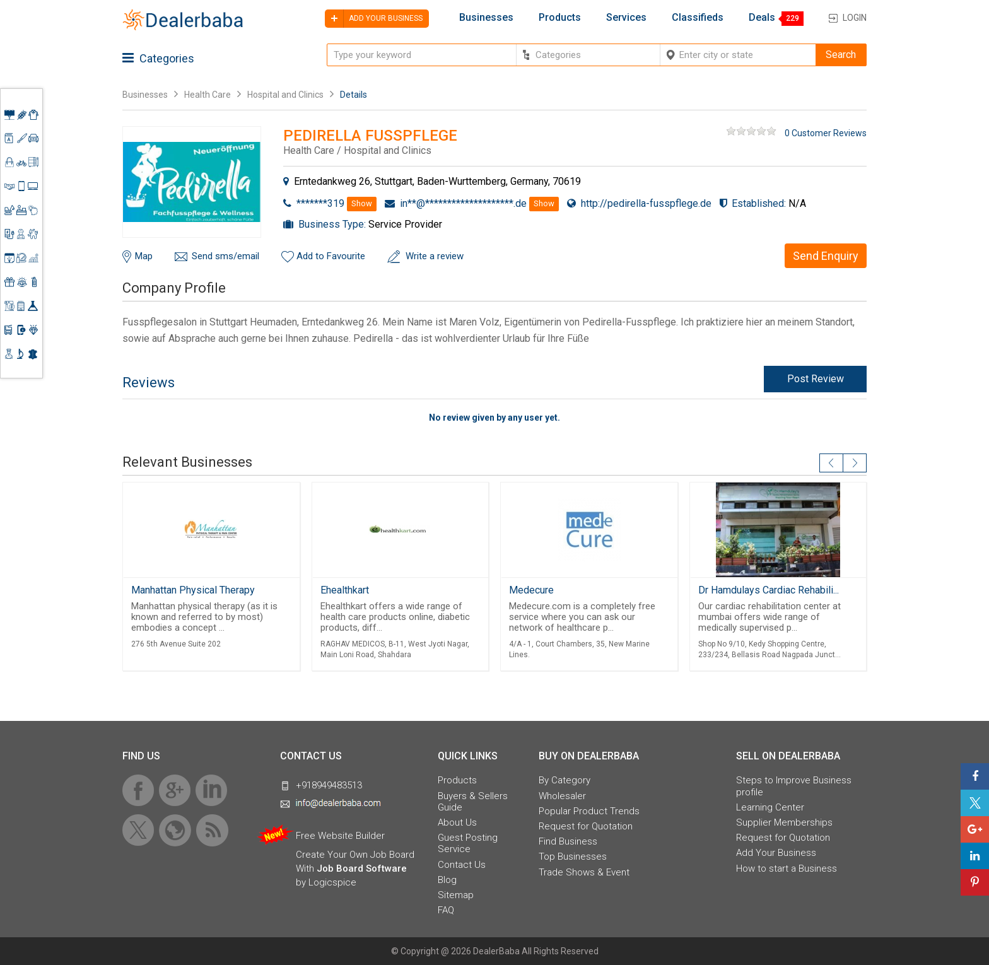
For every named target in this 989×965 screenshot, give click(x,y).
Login (855, 18)
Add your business (374, 18)
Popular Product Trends (589, 811)
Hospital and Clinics (285, 95)
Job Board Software (362, 868)
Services (626, 17)
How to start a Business (786, 868)
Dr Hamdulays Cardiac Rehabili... (768, 590)
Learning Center (770, 807)
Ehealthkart (344, 590)
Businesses (486, 17)
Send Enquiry (825, 255)
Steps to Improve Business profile (793, 786)
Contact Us (462, 864)
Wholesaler (562, 796)
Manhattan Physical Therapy (193, 590)
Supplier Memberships (784, 822)
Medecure (531, 590)
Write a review (435, 256)
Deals (762, 17)
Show (361, 203)
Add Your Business (776, 852)
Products (560, 17)
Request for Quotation (586, 826)
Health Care (207, 95)
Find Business (568, 841)
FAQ (446, 910)
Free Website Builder (340, 835)
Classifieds (697, 17)
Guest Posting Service (468, 843)
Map (144, 256)
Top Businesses (573, 856)
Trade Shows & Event (584, 872)
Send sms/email (225, 256)
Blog (447, 880)
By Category (564, 780)
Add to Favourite (330, 256)
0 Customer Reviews (826, 133)
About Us (457, 822)
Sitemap (456, 895)
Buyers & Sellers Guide (473, 801)
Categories (158, 58)
